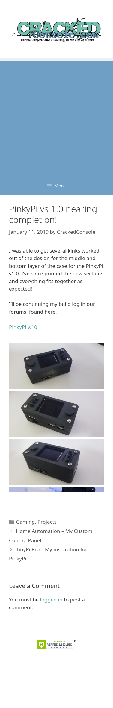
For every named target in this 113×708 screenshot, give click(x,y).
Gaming (25, 521)
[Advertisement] (56, 117)
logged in (51, 599)
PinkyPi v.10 (23, 326)
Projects (47, 521)
